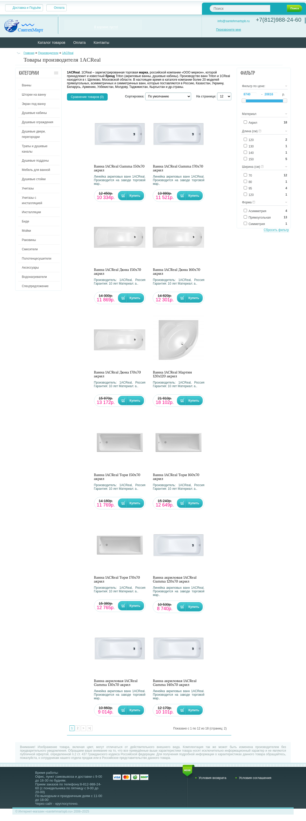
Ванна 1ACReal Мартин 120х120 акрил (172, 374)
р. (283, 94)
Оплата (59, 8)
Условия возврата (212, 778)
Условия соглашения (255, 778)
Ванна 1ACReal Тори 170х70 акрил (117, 579)
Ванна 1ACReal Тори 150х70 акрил (117, 477)
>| (89, 728)
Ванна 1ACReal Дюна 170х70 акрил (117, 374)
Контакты (101, 42)
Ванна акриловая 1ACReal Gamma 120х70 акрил (174, 579)
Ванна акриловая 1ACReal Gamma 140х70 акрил (174, 683)
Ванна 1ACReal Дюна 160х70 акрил (176, 272)
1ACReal (67, 52)
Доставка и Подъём (27, 8)
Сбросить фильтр (276, 230)
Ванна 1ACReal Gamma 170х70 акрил (178, 168)
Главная (28, 52)
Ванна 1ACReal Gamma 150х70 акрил (119, 168)
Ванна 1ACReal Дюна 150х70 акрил (117, 272)
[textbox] (240, 8)
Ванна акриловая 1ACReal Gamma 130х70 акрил (116, 683)
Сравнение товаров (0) (87, 97)
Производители (48, 52)
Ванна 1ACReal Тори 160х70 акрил (176, 477)
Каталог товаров (51, 42)
